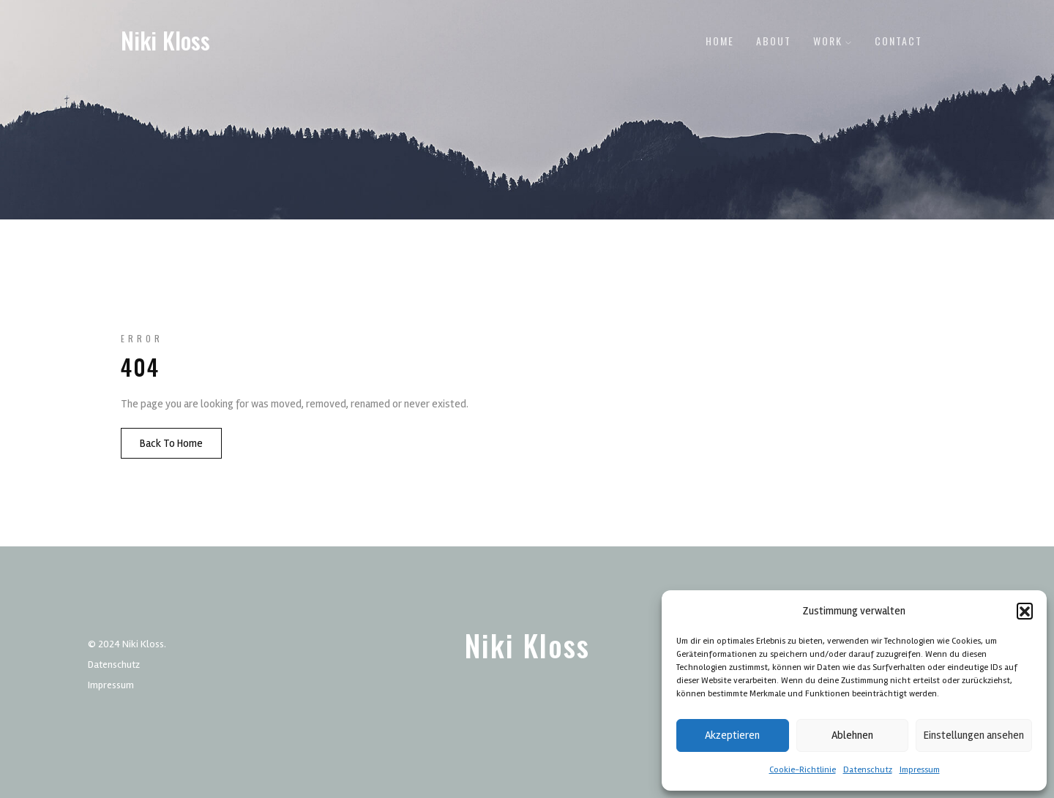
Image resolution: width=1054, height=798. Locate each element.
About (773, 40)
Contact (898, 40)
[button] (1024, 610)
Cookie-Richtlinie (802, 769)
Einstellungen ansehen (974, 735)
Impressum (920, 769)
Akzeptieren (732, 735)
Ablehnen (852, 735)
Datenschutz (867, 769)
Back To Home (171, 443)
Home (720, 40)
